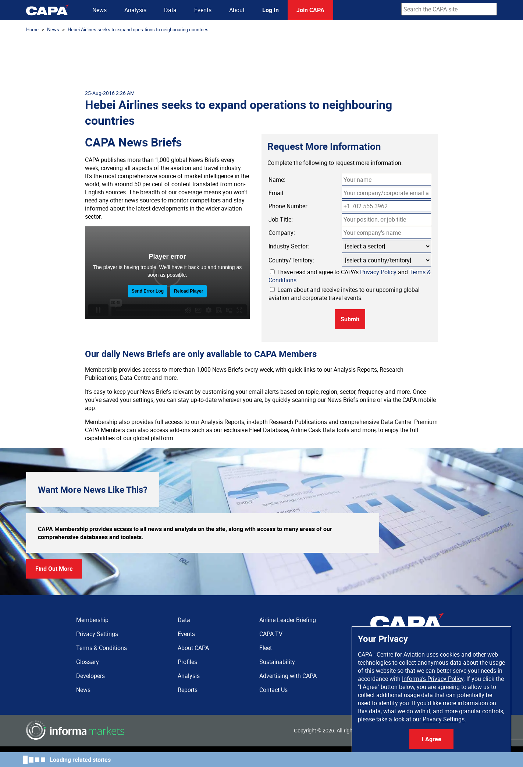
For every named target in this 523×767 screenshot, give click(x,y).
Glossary (87, 662)
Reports (188, 690)
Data (170, 10)
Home (32, 29)
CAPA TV (270, 634)
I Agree (431, 739)
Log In (270, 10)
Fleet (265, 648)
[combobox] (449, 9)
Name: (276, 180)
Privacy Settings (444, 719)
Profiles (187, 662)
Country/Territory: (291, 260)
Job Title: (280, 219)
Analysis (135, 10)
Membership (92, 620)
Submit (350, 319)
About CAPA (193, 648)
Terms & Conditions (101, 648)
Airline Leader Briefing (287, 620)
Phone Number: (288, 206)
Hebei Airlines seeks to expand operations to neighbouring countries (138, 29)
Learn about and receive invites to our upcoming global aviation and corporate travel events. (344, 294)
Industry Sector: (288, 246)
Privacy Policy (378, 272)
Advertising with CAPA (288, 676)
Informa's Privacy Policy (432, 679)
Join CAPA (310, 10)
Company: (281, 233)
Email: (276, 193)
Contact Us (273, 690)
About (237, 10)
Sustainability (277, 662)
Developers (90, 676)
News (99, 10)
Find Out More (54, 569)
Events (202, 10)
